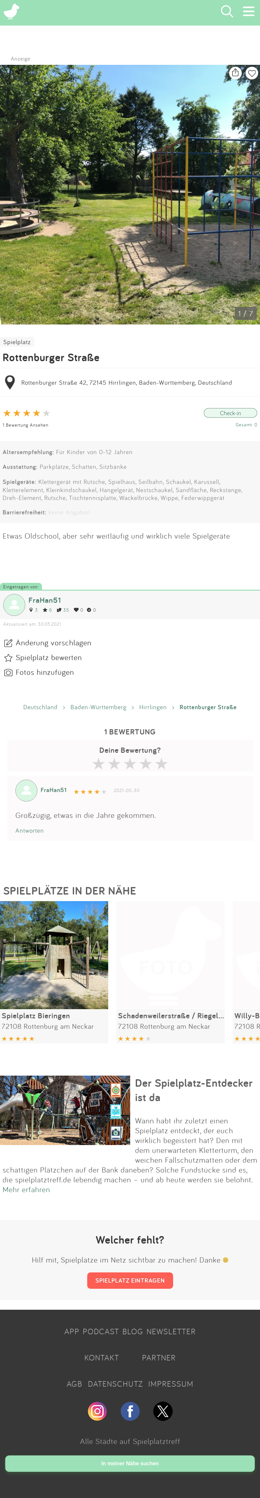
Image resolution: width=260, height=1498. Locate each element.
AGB (74, 1383)
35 (63, 610)
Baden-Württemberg (98, 707)
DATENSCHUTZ (115, 1383)
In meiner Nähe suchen (130, 1463)
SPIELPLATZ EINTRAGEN (130, 1280)
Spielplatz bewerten (49, 657)
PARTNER (159, 1357)
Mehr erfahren (26, 1189)
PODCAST (101, 1331)
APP (71, 1331)
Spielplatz (17, 342)
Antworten (29, 830)
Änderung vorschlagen (53, 642)
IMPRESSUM (170, 1383)
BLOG (132, 1331)
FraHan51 (45, 600)
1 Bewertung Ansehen (26, 425)
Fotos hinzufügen (45, 672)
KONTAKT (101, 1357)
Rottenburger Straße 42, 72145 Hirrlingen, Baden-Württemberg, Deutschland (126, 382)
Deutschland (40, 707)
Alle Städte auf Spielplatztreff (130, 1441)
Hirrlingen (153, 707)
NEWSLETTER (171, 1331)
